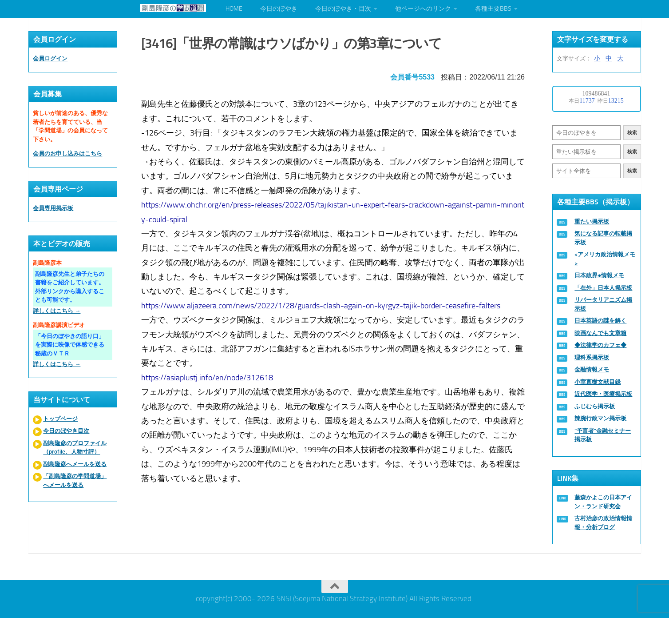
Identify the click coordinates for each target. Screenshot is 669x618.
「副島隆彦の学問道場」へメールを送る (75, 480)
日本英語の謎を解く (600, 320)
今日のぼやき (278, 8)
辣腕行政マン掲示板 (600, 418)
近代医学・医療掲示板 (603, 394)
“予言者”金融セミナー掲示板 (602, 435)
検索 (632, 133)
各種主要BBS (493, 8)
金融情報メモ (591, 369)
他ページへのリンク (423, 8)
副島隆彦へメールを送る (75, 464)
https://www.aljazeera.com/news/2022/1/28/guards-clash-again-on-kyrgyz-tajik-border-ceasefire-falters (322, 302)
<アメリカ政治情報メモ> (604, 259)
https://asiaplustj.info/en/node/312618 (209, 374)
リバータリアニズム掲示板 (603, 304)
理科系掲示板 (591, 357)
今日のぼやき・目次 (343, 8)
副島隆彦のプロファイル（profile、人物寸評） (75, 447)
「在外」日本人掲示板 (603, 287)
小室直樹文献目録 (597, 382)
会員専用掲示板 (53, 208)
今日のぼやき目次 (66, 430)
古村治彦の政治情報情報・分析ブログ (603, 522)
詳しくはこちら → (56, 310)
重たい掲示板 (591, 221)
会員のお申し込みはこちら (67, 153)
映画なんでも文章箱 (600, 333)
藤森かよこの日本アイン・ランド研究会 (603, 502)
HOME (234, 8)
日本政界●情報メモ (599, 275)
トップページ (60, 418)
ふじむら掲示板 (594, 406)
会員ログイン (50, 58)
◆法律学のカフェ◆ (600, 345)
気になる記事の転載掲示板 (603, 238)
